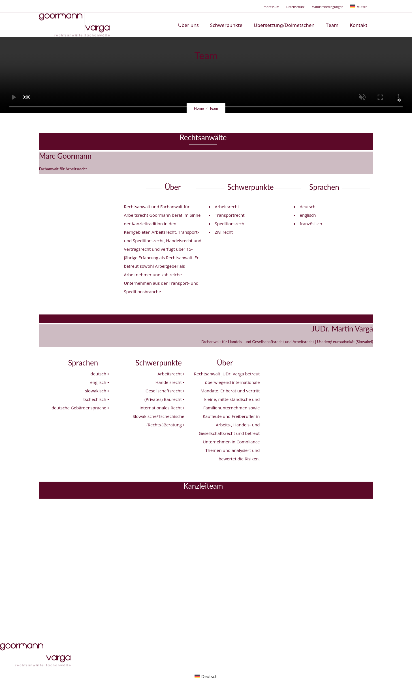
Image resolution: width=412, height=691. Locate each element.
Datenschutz (295, 7)
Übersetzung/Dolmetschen (284, 25)
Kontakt (358, 25)
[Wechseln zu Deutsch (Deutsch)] (206, 676)
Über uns (188, 25)
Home (199, 108)
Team (332, 25)
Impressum (271, 7)
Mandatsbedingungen (327, 7)
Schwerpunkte (226, 25)
